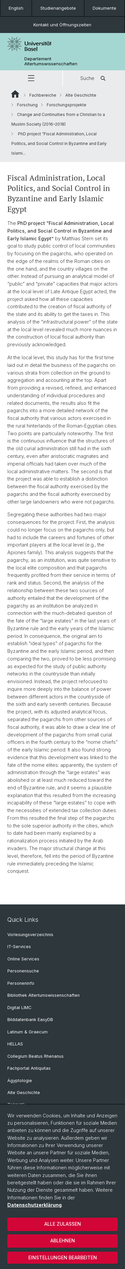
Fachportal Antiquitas (29, 1068)
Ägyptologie (19, 1080)
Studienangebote (58, 8)
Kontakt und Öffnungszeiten (62, 24)
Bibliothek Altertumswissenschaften (43, 995)
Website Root (15, 94)
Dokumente (104, 8)
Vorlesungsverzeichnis (30, 934)
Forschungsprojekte (66, 104)
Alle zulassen (62, 1224)
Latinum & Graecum (27, 1031)
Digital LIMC (19, 1007)
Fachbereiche (42, 95)
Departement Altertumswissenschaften (50, 61)
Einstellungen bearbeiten (62, 1257)
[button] (31, 78)
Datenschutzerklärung (34, 1205)
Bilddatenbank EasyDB (30, 1019)
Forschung (27, 104)
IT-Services (19, 946)
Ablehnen (62, 1240)
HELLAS (15, 1043)
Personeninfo (20, 983)
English (16, 8)
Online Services (23, 958)
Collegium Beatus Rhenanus (35, 1056)
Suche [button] (94, 78)
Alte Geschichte (80, 95)
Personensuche (23, 970)
